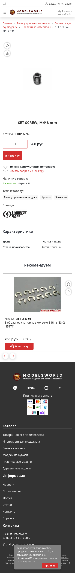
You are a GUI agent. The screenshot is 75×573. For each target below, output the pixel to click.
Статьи (7, 505)
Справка (8, 518)
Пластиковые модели (17, 462)
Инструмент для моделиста (21, 441)
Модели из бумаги (15, 455)
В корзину (12, 155)
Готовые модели (14, 448)
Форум (7, 498)
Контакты (9, 511)
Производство (12, 491)
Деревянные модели (17, 468)
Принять (50, 565)
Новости (8, 485)
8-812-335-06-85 (18, 538)
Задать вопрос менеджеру (27, 171)
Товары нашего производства (23, 435)
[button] (5, 356)
